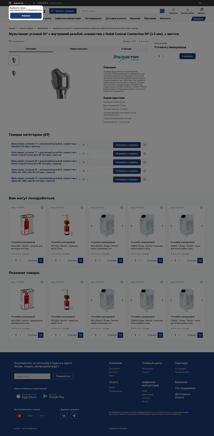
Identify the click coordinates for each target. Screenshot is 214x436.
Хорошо (26, 16)
